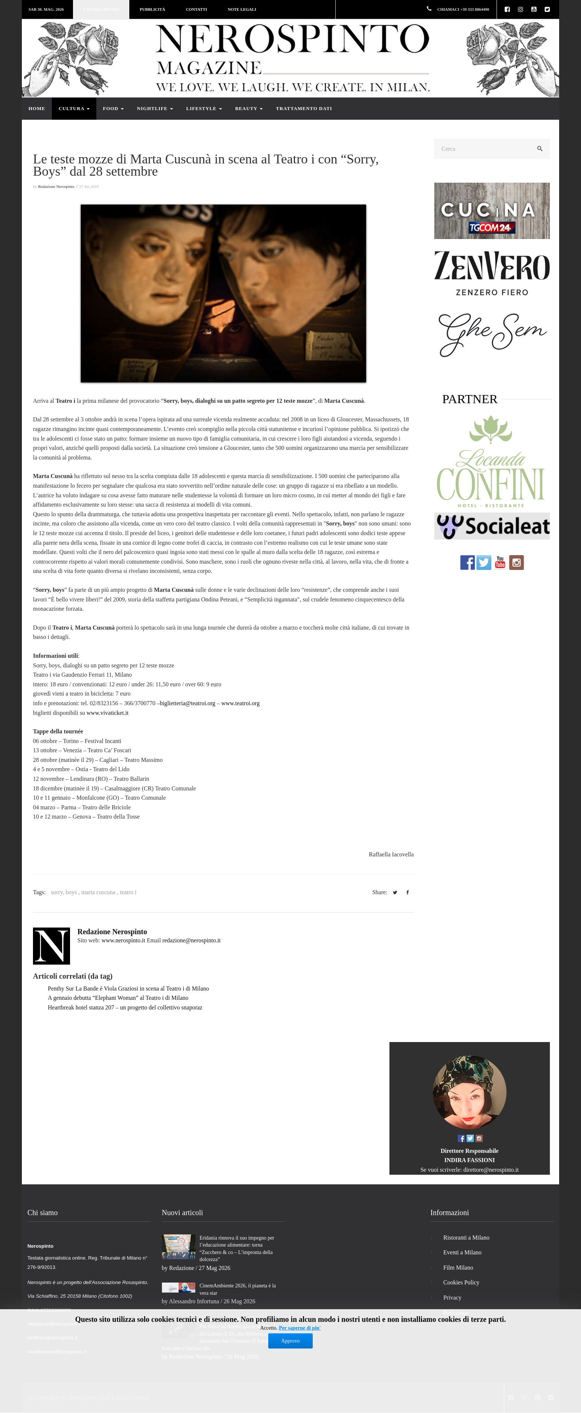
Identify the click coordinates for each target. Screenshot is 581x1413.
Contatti (196, 9)
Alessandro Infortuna (194, 1301)
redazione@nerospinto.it (191, 940)
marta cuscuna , (101, 892)
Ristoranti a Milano (466, 1237)
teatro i (128, 892)
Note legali (242, 9)
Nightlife (155, 108)
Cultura (74, 108)
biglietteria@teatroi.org (187, 703)
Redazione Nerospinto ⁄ (58, 186)
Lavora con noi (101, 9)
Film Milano (458, 1267)
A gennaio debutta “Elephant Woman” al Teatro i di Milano (118, 998)
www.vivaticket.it (107, 713)
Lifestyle (204, 108)
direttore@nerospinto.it (491, 1170)
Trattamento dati (304, 108)
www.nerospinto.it (123, 940)
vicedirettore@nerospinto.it (56, 1351)
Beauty (249, 108)
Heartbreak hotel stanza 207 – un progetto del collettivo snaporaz (125, 1007)
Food (113, 108)
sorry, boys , (66, 892)
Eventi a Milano (463, 1252)
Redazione (182, 1268)
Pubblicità (152, 9)
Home (37, 108)
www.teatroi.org (240, 703)
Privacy (453, 1297)
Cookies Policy (461, 1282)
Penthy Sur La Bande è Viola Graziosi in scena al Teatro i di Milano (128, 988)
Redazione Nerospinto (112, 932)
